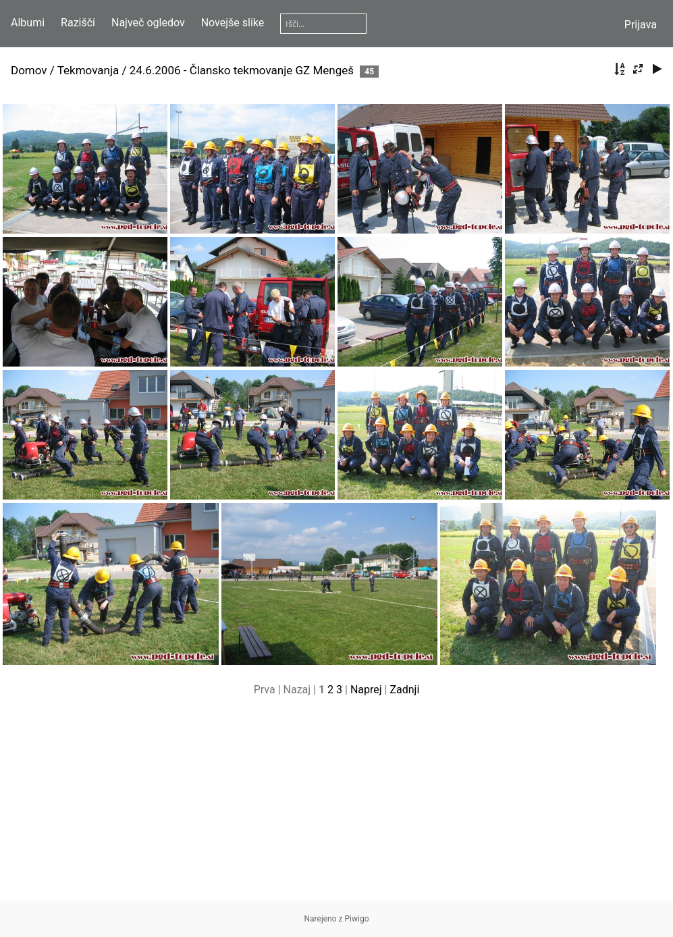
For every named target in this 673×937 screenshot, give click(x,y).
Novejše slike (233, 22)
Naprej (366, 689)
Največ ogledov (148, 22)
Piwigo (357, 918)
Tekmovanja (88, 70)
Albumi (28, 22)
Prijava (640, 24)
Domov (29, 70)
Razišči (78, 22)
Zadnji (404, 689)
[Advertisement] (336, 806)
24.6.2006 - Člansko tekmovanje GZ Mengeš (242, 70)
